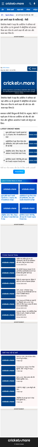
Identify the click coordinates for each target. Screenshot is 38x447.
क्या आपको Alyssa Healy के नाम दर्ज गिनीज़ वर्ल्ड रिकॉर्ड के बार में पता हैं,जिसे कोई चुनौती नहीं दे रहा (26, 271)
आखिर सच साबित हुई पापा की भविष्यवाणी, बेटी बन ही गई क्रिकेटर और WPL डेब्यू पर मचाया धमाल (25, 260)
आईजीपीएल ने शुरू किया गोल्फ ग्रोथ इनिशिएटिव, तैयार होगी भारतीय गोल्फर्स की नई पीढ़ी (28, 198)
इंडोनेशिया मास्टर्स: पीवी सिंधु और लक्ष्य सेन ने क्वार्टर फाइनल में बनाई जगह (28, 217)
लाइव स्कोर (20, 10)
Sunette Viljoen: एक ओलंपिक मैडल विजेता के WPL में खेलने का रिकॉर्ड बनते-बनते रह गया (26, 313)
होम (3, 10)
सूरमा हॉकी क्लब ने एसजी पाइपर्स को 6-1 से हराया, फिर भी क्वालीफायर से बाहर (9, 198)
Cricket (21, 444)
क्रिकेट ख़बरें (10, 10)
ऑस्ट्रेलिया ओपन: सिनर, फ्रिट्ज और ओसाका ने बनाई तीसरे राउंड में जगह (9, 217)
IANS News (6, 67)
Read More (19, 172)
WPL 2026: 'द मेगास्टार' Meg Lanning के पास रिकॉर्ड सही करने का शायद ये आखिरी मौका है (26, 291)
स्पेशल (28, 10)
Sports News (9, 15)
